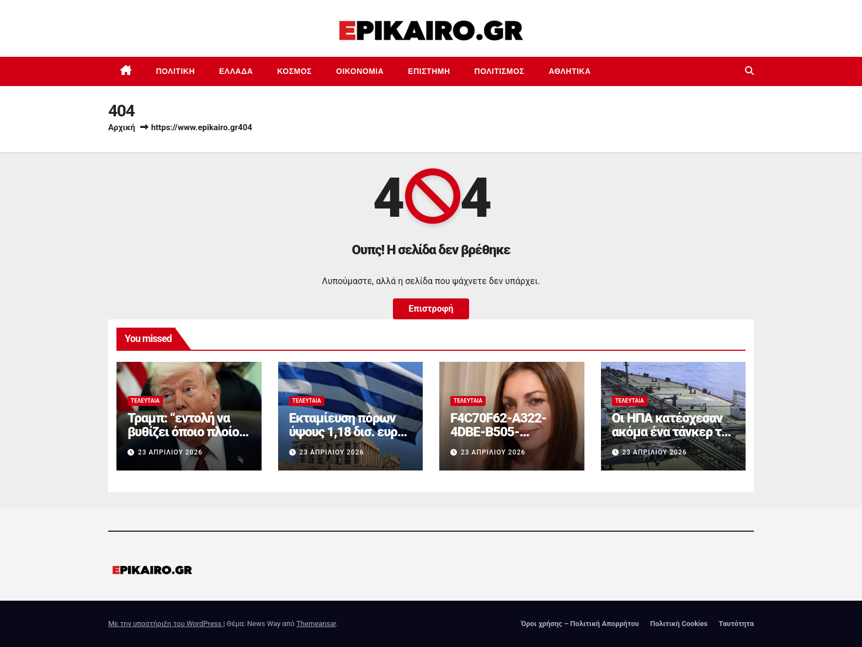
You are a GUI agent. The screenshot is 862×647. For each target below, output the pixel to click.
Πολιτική (175, 71)
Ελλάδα (236, 71)
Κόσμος (294, 71)
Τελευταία (145, 401)
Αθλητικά (569, 71)
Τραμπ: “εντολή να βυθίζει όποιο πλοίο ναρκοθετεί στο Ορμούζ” (183, 438)
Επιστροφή (430, 308)
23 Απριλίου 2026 (170, 452)
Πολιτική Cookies (678, 623)
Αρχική (121, 127)
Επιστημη (429, 71)
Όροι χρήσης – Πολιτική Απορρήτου (580, 623)
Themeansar (316, 623)
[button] (749, 71)
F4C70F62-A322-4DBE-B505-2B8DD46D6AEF (498, 431)
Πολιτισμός (500, 71)
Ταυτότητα (736, 623)
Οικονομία (360, 71)
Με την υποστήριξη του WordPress (165, 623)
